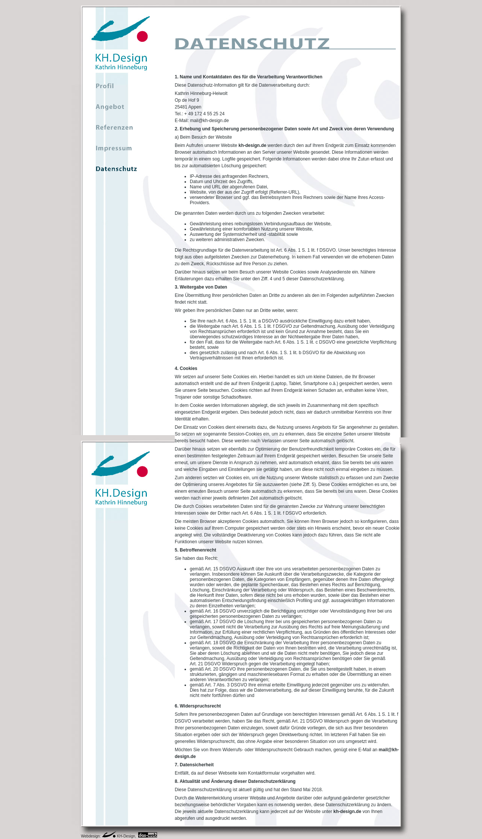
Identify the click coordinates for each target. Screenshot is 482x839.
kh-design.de (252, 145)
